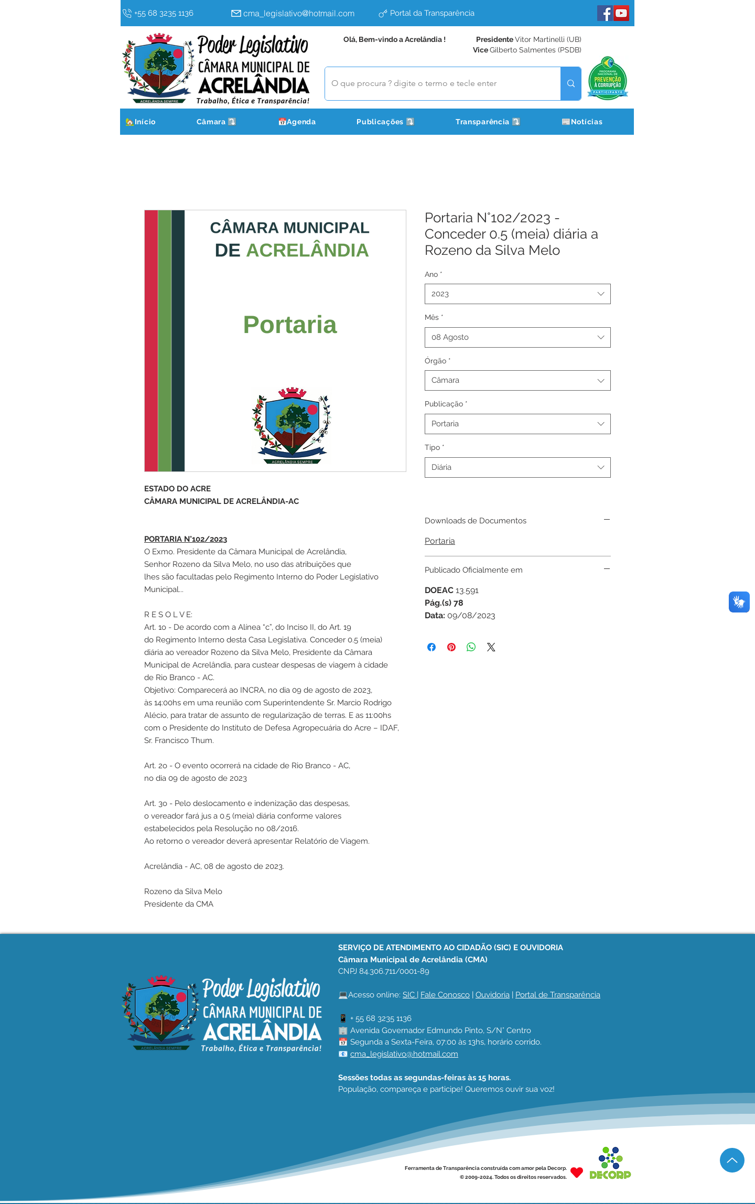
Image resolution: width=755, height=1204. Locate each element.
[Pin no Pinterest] (451, 647)
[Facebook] (605, 13)
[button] (229, 122)
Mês (434, 317)
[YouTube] (621, 13)
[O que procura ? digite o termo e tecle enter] (434, 83)
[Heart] (577, 1172)
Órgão (438, 361)
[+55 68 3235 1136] (173, 13)
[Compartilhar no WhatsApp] (471, 647)
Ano (434, 274)
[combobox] (518, 294)
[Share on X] (491, 647)
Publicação (446, 404)
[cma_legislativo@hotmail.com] (301, 13)
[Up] (732, 1160)
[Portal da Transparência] (448, 13)
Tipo (435, 447)
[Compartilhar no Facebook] (431, 647)
